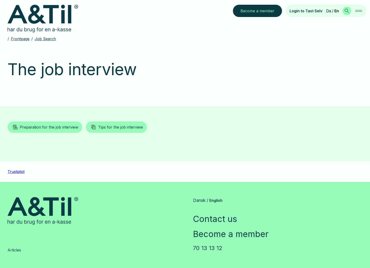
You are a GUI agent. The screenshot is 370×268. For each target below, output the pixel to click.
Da (328, 11)
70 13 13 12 (207, 248)
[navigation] (358, 11)
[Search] (347, 11)
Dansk (199, 200)
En (336, 11)
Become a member (231, 234)
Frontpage (20, 38)
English (216, 200)
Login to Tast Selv (306, 11)
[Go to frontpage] (47, 19)
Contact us (215, 219)
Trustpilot (16, 171)
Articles (14, 250)
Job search (45, 38)
